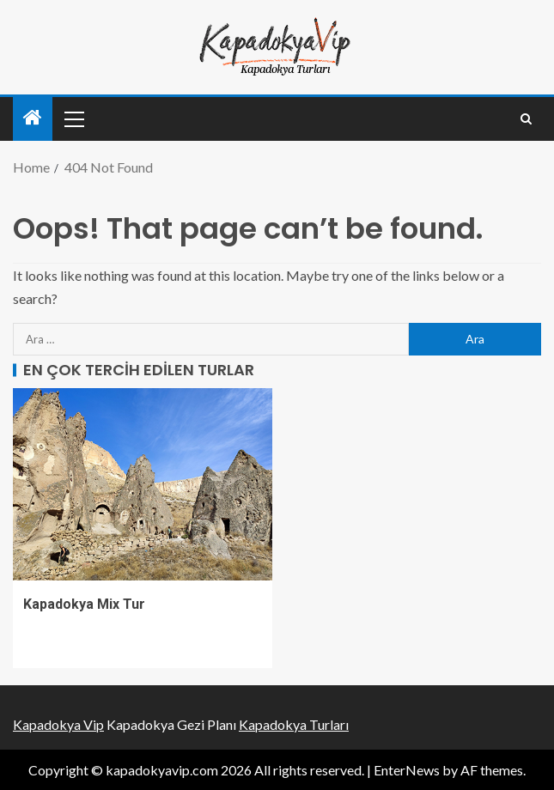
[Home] (32, 118)
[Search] (526, 119)
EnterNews (407, 770)
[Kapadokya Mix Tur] (142, 484)
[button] (73, 118)
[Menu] (73, 118)
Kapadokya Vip (58, 724)
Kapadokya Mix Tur (84, 604)
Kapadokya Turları (294, 724)
